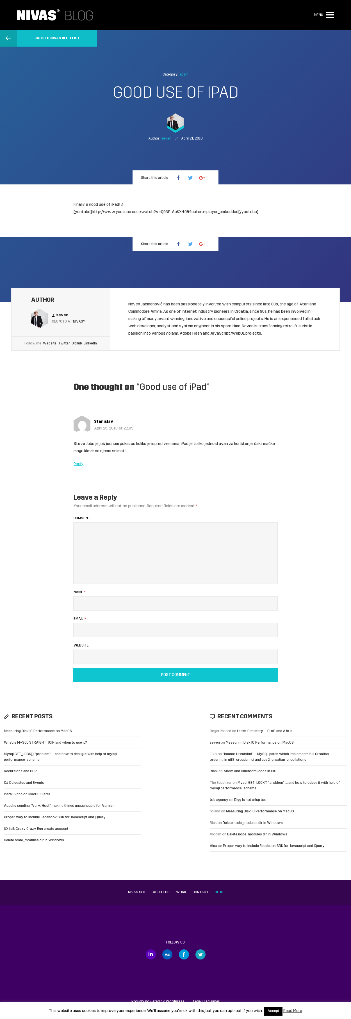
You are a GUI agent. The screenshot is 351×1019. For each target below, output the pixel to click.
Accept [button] (273, 1011)
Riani (214, 771)
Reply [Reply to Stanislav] (78, 464)
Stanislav (103, 422)
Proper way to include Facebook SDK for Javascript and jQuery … (56, 817)
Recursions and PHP (20, 771)
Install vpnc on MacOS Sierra (27, 794)
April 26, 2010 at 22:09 (113, 428)
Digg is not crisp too (250, 800)
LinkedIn (90, 343)
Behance (167, 954)
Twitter (64, 343)
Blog (219, 892)
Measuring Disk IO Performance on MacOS (38, 731)
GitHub (77, 343)
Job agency (219, 800)
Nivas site (137, 892)
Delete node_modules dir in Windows (34, 840)
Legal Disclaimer (206, 1001)
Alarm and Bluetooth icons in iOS (250, 771)
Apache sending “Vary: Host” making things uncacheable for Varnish (59, 806)
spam (183, 74)
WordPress (175, 1001)
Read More (292, 1011)
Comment (82, 518)
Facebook (184, 954)
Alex (213, 846)
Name (80, 592)
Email (80, 619)
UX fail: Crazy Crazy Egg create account (36, 829)
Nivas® (79, 321)
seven (215, 742)
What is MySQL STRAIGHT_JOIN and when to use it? (45, 742)
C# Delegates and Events (24, 783)
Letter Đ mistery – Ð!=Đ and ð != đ (264, 731)
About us (161, 892)
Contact (200, 892)
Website (49, 343)
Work (181, 892)
